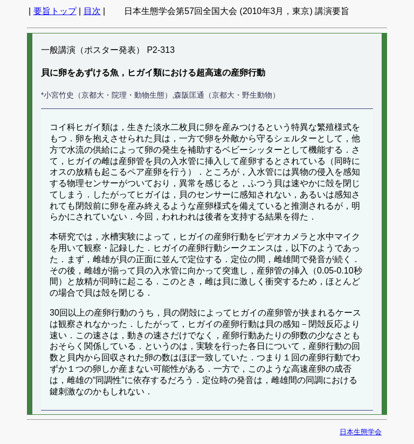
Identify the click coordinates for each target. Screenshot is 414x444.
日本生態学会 (361, 432)
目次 (92, 11)
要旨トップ (55, 11)
